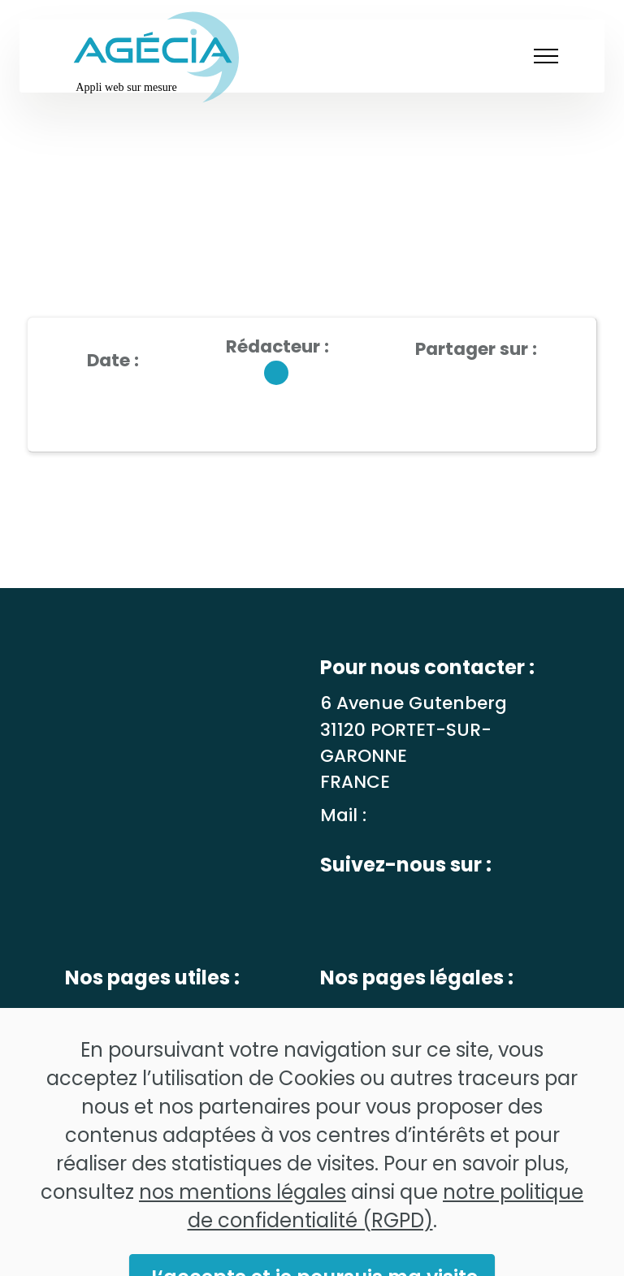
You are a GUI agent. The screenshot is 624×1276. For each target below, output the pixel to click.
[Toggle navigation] (543, 56)
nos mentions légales (242, 1216)
